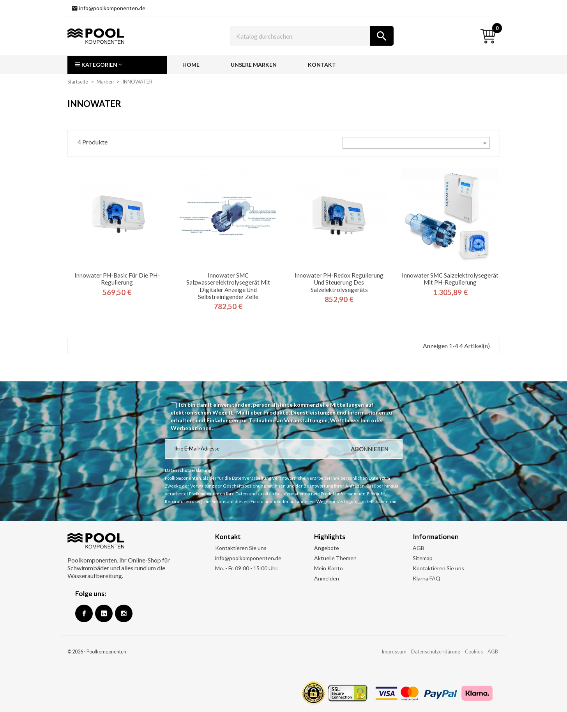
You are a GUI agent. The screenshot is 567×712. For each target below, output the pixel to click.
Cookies (474, 651)
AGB (418, 548)
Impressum (394, 651)
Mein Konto (328, 568)
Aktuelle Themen (335, 558)
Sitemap (423, 558)
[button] (117, 65)
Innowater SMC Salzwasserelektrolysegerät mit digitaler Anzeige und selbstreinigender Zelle (228, 286)
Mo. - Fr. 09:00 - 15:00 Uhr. (246, 568)
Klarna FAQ (426, 578)
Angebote (326, 548)
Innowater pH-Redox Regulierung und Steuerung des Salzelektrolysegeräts (339, 282)
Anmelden (326, 578)
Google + (104, 613)
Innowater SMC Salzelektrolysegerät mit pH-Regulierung (450, 279)
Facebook (84, 613)
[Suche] (312, 36)
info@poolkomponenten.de (248, 558)
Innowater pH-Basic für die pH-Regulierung (117, 279)
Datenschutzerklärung (435, 651)
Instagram (123, 613)
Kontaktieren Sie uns (241, 548)
